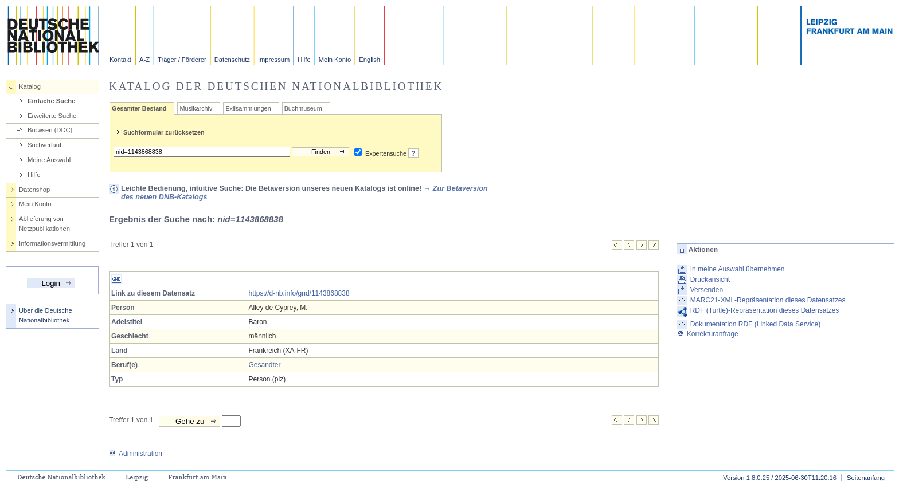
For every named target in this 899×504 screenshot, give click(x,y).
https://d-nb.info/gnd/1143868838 (299, 293)
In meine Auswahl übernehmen (737, 269)
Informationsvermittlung (52, 243)
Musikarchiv (195, 108)
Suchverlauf (44, 144)
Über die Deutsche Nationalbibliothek (45, 315)
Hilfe (304, 59)
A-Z (144, 59)
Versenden (706, 290)
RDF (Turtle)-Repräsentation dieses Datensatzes (764, 310)
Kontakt (120, 59)
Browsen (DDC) (50, 130)
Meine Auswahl (49, 159)
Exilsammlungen (248, 108)
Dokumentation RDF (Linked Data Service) (755, 324)
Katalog (30, 86)
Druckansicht (710, 279)
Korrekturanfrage (707, 334)
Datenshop (34, 189)
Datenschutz (232, 59)
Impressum (274, 59)
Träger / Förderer (182, 59)
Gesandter (265, 365)
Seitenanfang (866, 477)
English (369, 59)
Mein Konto (335, 59)
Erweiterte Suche (52, 115)
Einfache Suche (51, 100)
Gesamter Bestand (139, 108)
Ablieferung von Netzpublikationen (44, 223)
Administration (135, 454)
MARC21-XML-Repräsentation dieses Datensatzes (768, 300)
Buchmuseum (303, 108)
